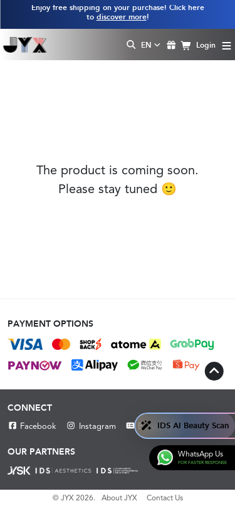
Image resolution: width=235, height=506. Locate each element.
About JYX (119, 497)
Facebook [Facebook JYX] (32, 426)
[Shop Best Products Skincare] (25, 44)
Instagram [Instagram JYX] (90, 426)
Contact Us (165, 497)
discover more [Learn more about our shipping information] (122, 17)
